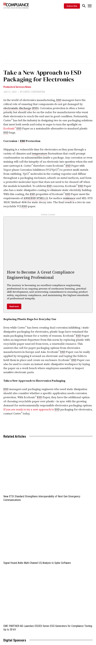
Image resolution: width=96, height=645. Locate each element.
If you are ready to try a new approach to (29, 409)
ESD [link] (58, 100)
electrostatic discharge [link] (17, 108)
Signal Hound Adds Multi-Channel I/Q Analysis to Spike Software (37, 562)
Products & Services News (17, 87)
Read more (14, 306)
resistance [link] (69, 198)
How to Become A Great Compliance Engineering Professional (40, 275)
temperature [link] (39, 153)
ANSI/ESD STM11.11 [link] (35, 198)
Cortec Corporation (34, 91)
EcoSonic (9, 128)
